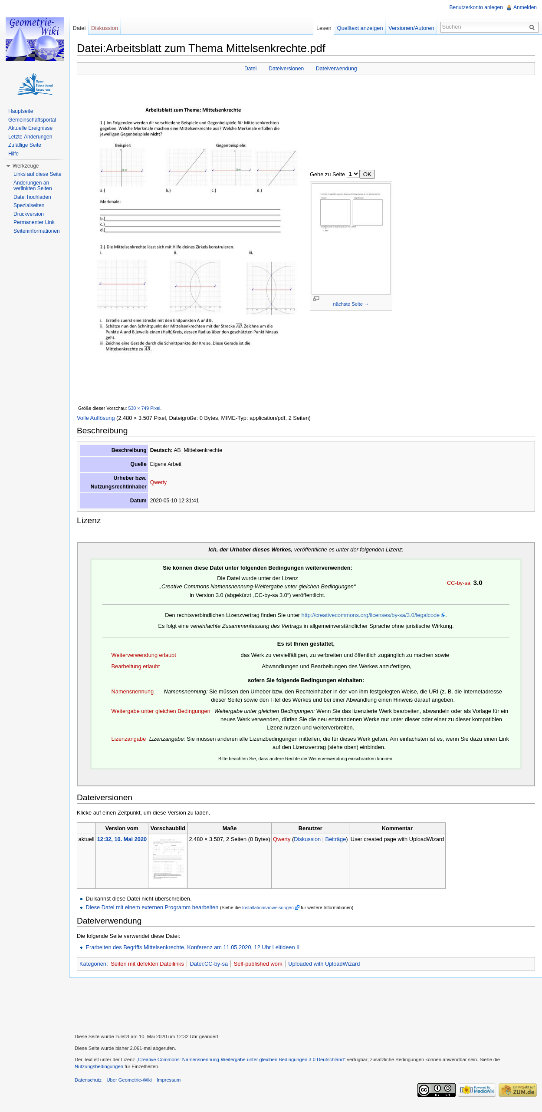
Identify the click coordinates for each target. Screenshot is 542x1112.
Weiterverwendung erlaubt (144, 655)
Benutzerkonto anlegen (476, 7)
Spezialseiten (28, 205)
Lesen (324, 28)
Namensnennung (133, 691)
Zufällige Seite (24, 145)
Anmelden (525, 7)
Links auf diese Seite (37, 174)
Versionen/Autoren (411, 28)
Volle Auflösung (96, 418)
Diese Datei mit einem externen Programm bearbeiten (151, 907)
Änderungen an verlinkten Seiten (32, 186)
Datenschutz (88, 1079)
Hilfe (13, 154)
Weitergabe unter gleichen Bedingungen (161, 711)
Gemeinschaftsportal (32, 120)
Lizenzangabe (129, 739)
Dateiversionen (286, 69)
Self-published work (258, 963)
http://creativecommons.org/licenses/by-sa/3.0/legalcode (371, 615)
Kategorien (92, 963)
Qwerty (158, 482)
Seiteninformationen (36, 231)
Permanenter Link (34, 222)
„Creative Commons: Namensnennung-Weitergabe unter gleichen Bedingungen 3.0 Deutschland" (240, 1059)
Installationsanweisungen (268, 907)
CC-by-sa (458, 583)
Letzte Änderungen (30, 137)
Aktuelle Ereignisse (30, 128)
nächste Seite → (351, 304)
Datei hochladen (32, 197)
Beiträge (335, 839)
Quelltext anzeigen (360, 28)
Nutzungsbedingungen (99, 1066)
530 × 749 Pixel (144, 408)
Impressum (169, 1079)
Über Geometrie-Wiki (128, 1079)
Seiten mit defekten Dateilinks (147, 963)
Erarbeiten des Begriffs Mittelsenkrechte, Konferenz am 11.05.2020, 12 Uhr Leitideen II (192, 947)
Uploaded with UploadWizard (324, 963)
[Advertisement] (306, 1004)
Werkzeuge (26, 166)
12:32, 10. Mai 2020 (122, 839)
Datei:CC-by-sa (209, 963)
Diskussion (307, 839)
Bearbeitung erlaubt (136, 666)
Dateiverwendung (336, 69)
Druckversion (28, 214)
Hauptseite (20, 111)
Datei (250, 69)
